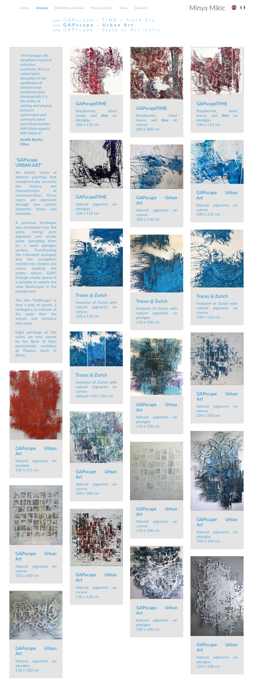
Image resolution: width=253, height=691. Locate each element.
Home (24, 8)
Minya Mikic (207, 8)
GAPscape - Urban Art (98, 24)
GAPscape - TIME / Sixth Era (109, 20)
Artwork (42, 8)
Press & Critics (101, 8)
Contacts (141, 8)
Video (123, 8)
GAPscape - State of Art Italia (112, 29)
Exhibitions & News (69, 8)
